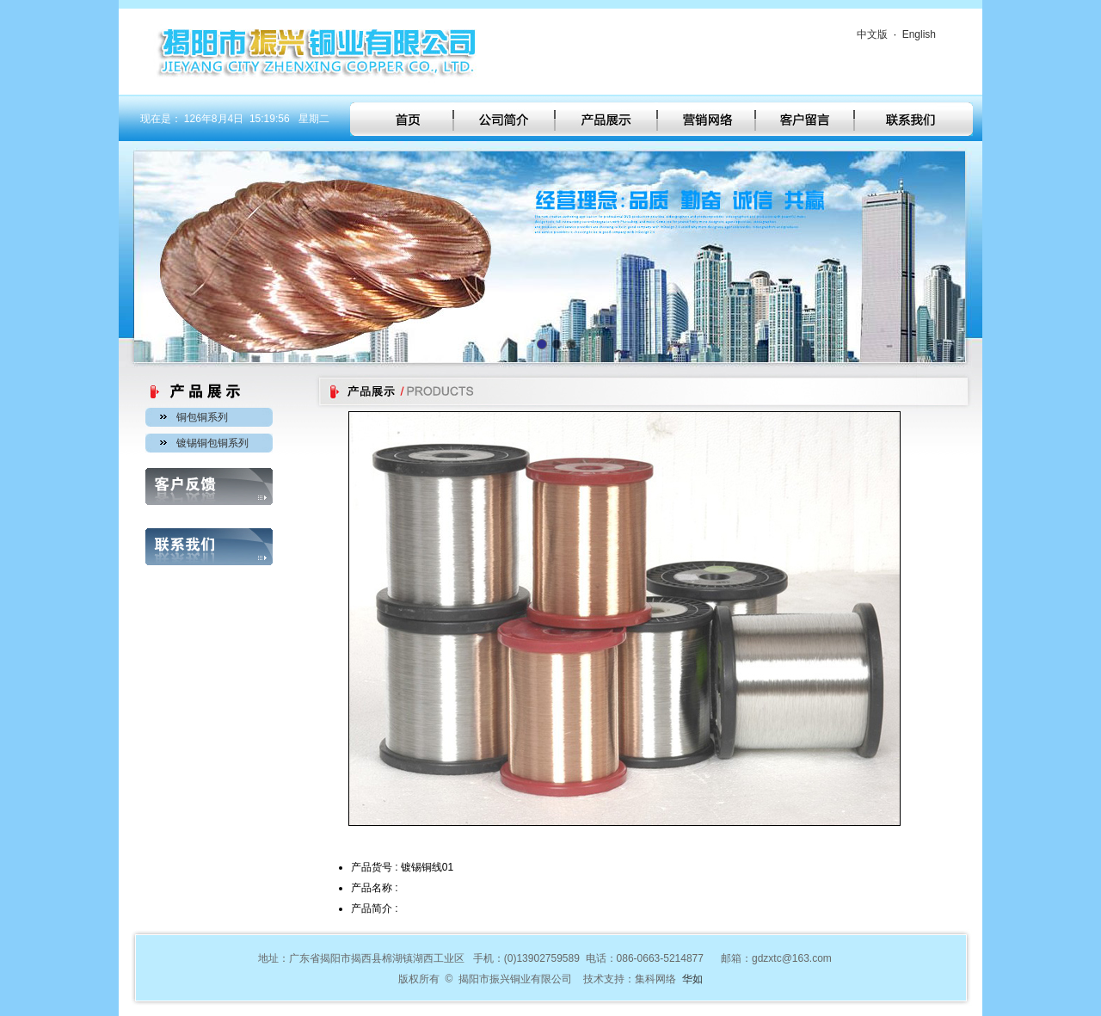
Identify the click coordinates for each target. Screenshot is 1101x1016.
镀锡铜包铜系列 (212, 443)
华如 (692, 979)
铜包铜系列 (202, 417)
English (919, 34)
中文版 (872, 34)
